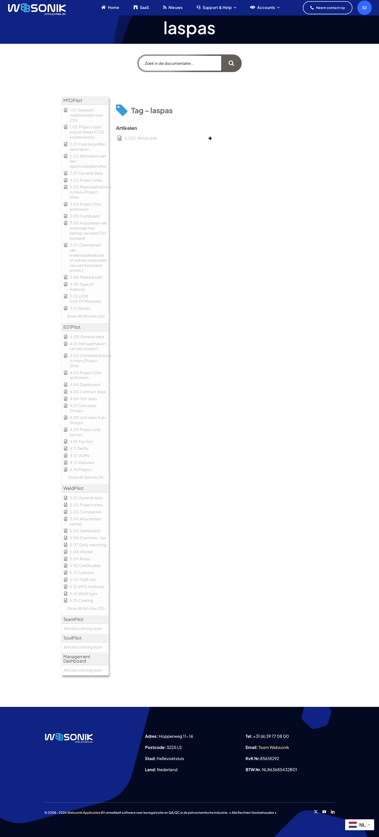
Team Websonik (273, 747)
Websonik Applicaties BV (86, 813)
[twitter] (316, 812)
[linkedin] (333, 812)
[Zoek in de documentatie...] (180, 63)
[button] (85, 100)
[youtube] (324, 812)
